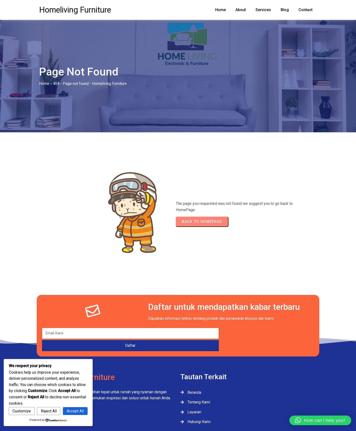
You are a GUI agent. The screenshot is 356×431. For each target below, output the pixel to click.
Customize (22, 411)
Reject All (49, 411)
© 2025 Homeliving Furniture (178, 411)
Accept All (75, 411)
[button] (320, 420)
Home (44, 90)
